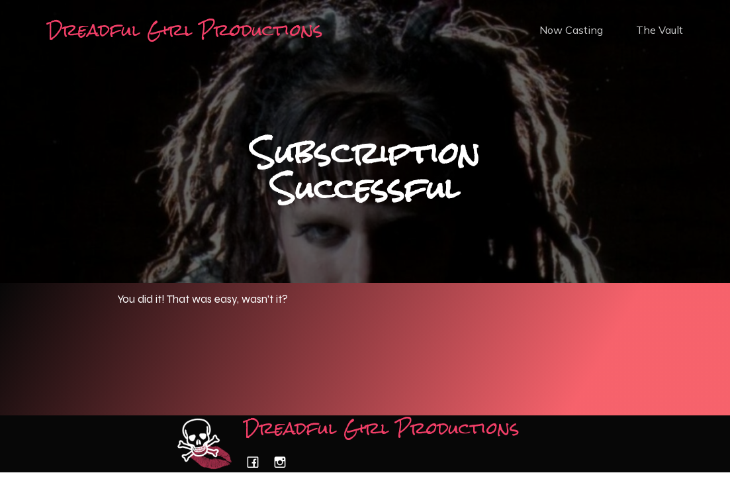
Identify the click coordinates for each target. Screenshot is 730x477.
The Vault (659, 29)
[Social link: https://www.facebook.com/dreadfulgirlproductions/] (257, 462)
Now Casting (571, 29)
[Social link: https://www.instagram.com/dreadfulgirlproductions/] (284, 462)
